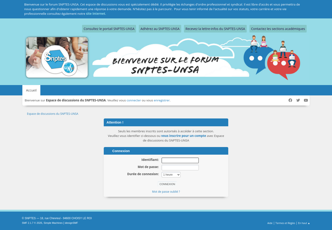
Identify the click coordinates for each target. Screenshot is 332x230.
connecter (134, 100)
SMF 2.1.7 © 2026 (32, 222)
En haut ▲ (304, 223)
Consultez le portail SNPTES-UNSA (109, 29)
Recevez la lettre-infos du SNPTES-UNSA (215, 29)
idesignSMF (71, 222)
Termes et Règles (285, 223)
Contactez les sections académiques (278, 29)
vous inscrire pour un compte (183, 136)
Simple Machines (53, 222)
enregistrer (162, 100)
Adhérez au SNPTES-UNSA (159, 29)
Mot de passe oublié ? (166, 192)
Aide (270, 223)
